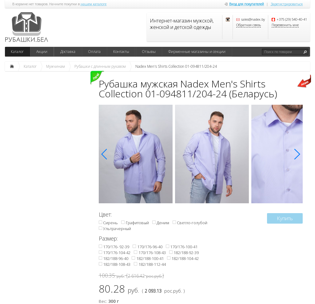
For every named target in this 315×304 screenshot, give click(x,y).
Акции (41, 51)
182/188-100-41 (150, 258)
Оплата (94, 51)
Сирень (110, 222)
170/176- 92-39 (116, 246)
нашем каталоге (93, 4)
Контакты (121, 51)
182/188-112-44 (152, 264)
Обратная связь (248, 25)
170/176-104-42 (116, 252)
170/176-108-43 (152, 252)
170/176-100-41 (183, 246)
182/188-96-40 (115, 258)
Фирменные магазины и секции (196, 51)
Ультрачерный (117, 228)
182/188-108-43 (116, 264)
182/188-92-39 (186, 252)
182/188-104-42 (185, 258)
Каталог (17, 51)
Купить (285, 218)
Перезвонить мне (285, 25)
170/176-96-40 (149, 246)
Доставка (67, 51)
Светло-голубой (192, 222)
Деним (163, 222)
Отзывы (149, 51)
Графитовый (137, 222)
